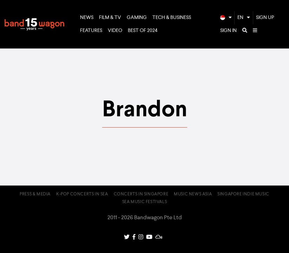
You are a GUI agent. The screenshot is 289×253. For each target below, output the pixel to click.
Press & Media (35, 194)
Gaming (137, 17)
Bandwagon (34, 24)
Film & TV (110, 17)
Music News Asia (193, 194)
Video (115, 30)
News (86, 17)
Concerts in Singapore (141, 194)
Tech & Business (171, 17)
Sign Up (265, 17)
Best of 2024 (143, 30)
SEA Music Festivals (144, 202)
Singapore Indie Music (243, 194)
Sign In (228, 30)
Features (91, 30)
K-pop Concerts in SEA (82, 194)
